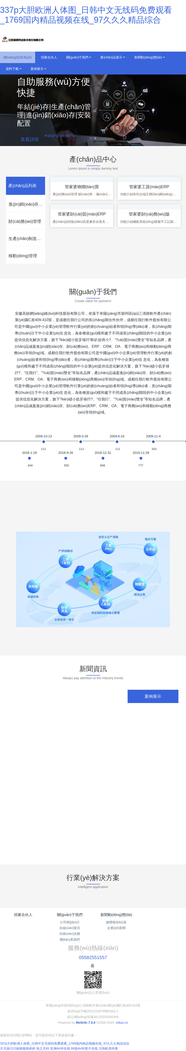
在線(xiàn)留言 (69, 928)
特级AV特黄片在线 (84, 1048)
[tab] (25, 186)
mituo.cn (122, 1022)
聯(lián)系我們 (70, 939)
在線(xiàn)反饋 (69, 933)
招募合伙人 (23, 915)
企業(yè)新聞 (116, 928)
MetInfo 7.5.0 (85, 1022)
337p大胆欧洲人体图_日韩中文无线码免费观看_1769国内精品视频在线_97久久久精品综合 (64, 1043)
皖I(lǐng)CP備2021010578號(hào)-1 (93, 1011)
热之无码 (42, 1048)
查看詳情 (29, 139)
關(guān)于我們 (69, 915)
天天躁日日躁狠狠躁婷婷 (17, 1048)
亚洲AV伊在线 (60, 1048)
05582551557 (93, 957)
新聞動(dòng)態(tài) (116, 915)
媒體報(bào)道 (116, 922)
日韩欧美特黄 (108, 1048)
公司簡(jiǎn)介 (70, 922)
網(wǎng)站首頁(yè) (17, 57)
